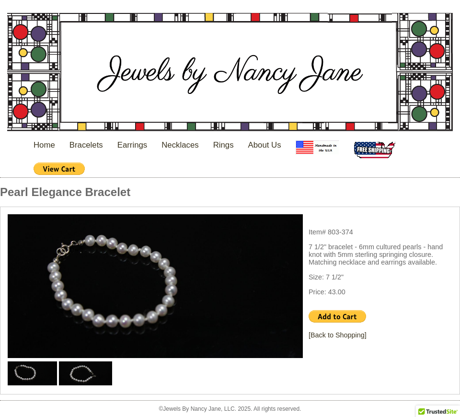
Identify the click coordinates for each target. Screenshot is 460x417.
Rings (223, 145)
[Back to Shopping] (338, 335)
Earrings (132, 145)
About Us (264, 145)
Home (44, 145)
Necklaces (179, 145)
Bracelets (86, 145)
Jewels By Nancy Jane (230, 73)
